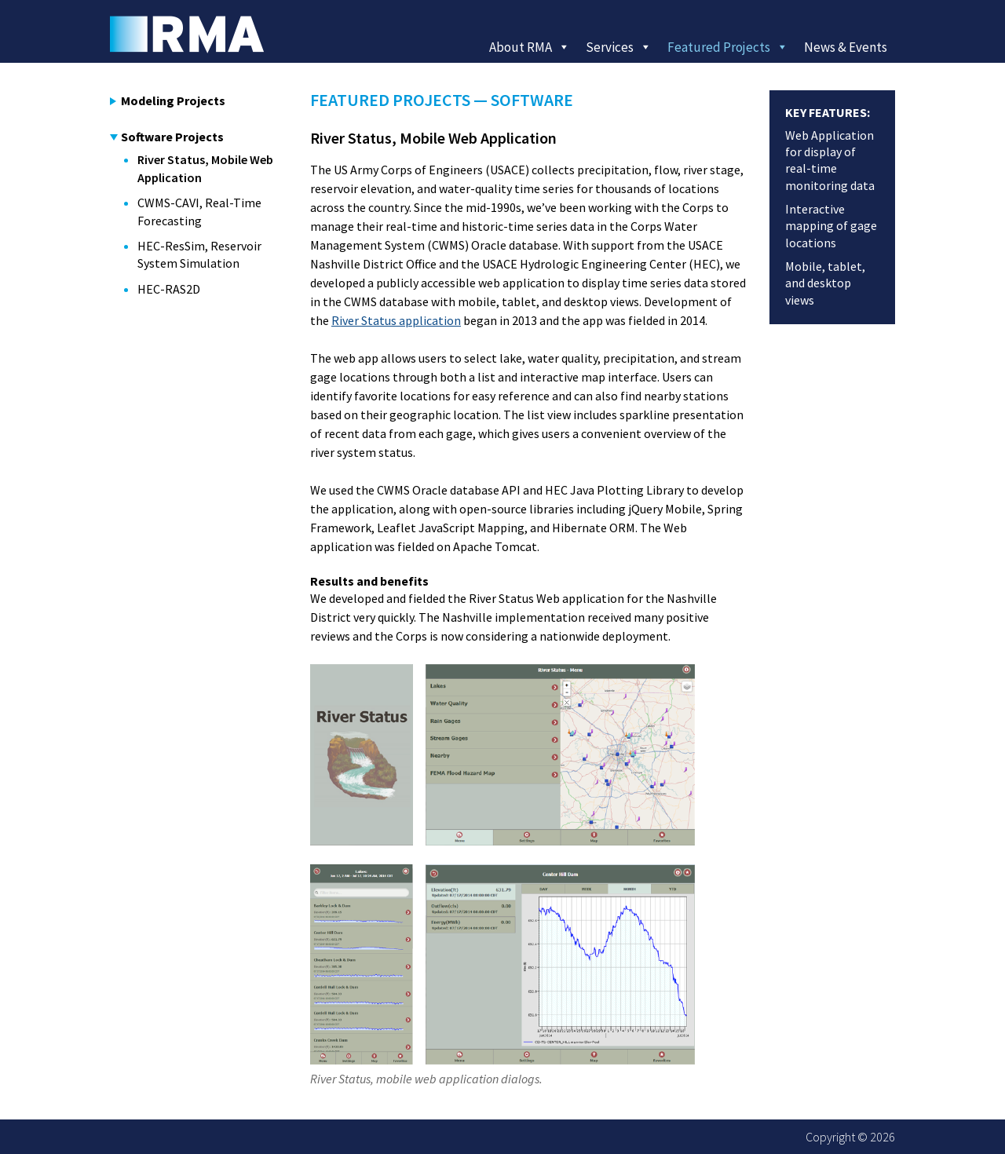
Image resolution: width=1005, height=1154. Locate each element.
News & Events (845, 47)
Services (619, 47)
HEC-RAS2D (168, 289)
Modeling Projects (167, 100)
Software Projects (167, 136)
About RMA (529, 47)
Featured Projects (727, 47)
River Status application (396, 320)
